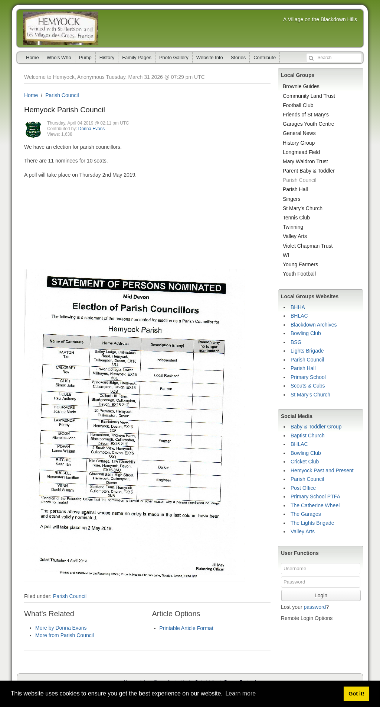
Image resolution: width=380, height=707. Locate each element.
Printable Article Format (187, 628)
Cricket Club (305, 462)
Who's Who (59, 57)
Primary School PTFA (315, 496)
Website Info (209, 57)
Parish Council (62, 95)
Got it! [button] (356, 694)
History (106, 57)
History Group (299, 143)
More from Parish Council (64, 635)
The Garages (306, 514)
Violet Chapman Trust (307, 246)
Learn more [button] (240, 693)
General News (299, 133)
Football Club (298, 105)
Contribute (264, 57)
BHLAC (299, 316)
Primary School (308, 377)
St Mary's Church (302, 208)
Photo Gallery (174, 57)
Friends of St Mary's (306, 115)
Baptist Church (308, 435)
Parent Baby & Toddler (309, 171)
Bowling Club (306, 333)
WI (286, 255)
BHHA (298, 307)
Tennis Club (296, 218)
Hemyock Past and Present (322, 470)
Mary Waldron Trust (305, 161)
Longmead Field (301, 152)
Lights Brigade (307, 351)
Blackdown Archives (314, 325)
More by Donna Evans (61, 628)
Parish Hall (295, 189)
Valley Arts (295, 236)
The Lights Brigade (312, 523)
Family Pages (136, 57)
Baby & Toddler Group (316, 427)
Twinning (293, 227)
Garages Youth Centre (308, 124)
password (315, 607)
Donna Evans (91, 128)
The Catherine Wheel (315, 505)
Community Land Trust (309, 96)
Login (321, 595)
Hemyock (60, 28)
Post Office (303, 488)
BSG (296, 342)
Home (32, 57)
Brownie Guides (301, 86)
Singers (291, 199)
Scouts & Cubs (308, 386)
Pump (85, 57)
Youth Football (299, 274)
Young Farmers (300, 264)
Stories (238, 57)
